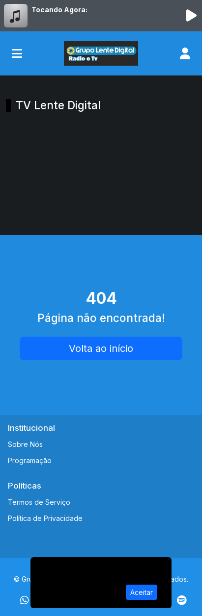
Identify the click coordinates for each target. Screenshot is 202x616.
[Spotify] (181, 600)
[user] (185, 53)
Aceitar (141, 592)
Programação (30, 460)
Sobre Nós (25, 444)
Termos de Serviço (39, 502)
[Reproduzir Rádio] (191, 15)
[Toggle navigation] (17, 53)
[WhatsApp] (24, 600)
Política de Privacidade (45, 518)
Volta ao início (101, 348)
